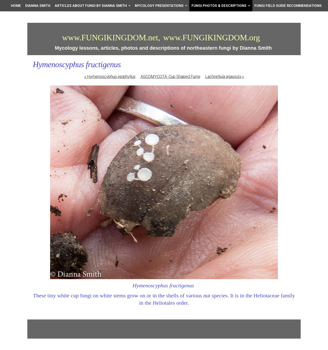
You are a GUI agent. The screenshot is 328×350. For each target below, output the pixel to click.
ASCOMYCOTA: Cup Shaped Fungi (170, 76)
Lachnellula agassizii (224, 76)
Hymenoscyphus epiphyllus (110, 76)
